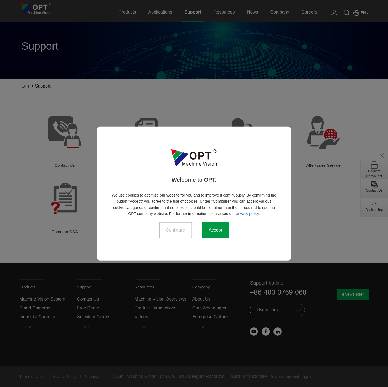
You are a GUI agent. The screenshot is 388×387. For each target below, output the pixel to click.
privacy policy (247, 213)
